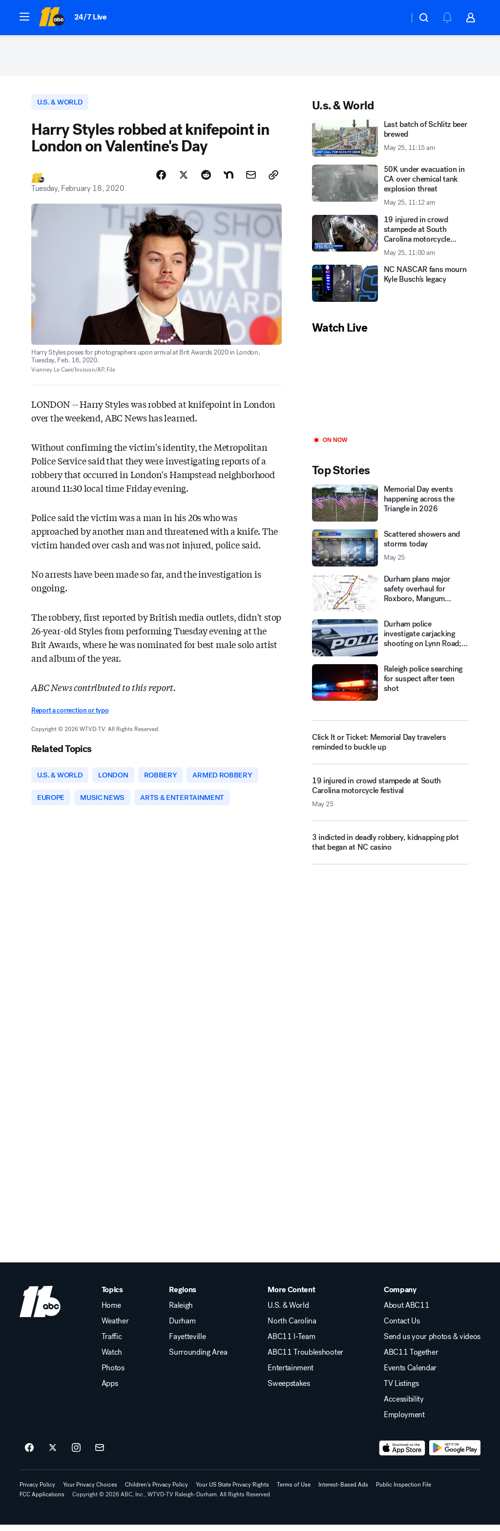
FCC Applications (42, 1501)
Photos (113, 1374)
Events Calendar (410, 1374)
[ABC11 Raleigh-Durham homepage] (51, 17)
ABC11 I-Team (291, 1343)
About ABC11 (406, 1312)
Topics (112, 1296)
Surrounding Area (198, 1359)
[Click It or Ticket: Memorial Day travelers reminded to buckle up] (390, 745)
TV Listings (401, 1390)
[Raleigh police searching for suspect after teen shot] (390, 685)
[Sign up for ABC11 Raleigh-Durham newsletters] (99, 1454)
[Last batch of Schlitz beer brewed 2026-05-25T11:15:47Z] (390, 141)
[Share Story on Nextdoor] (228, 179)
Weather (115, 1327)
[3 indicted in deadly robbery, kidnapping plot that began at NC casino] (390, 849)
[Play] (390, 389)
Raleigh (181, 1312)
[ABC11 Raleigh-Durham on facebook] (29, 1454)
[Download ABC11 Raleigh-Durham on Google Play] (454, 1454)
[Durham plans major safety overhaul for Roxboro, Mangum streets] (390, 596)
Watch (112, 1359)
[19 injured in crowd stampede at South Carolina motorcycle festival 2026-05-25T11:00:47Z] (390, 239)
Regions (182, 1296)
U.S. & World (288, 1312)
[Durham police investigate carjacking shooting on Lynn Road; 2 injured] (390, 640)
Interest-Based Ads (343, 1491)
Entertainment (290, 1374)
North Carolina (292, 1327)
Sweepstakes (289, 1390)
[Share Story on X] (183, 179)
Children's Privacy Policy (156, 1491)
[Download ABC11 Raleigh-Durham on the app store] (402, 1454)
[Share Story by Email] (251, 179)
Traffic (112, 1343)
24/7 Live (90, 17)
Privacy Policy (37, 1491)
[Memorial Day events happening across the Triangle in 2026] (390, 506)
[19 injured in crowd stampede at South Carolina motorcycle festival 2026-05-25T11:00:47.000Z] (390, 799)
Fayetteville (187, 1343)
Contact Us (402, 1327)
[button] (24, 16)
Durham (182, 1327)
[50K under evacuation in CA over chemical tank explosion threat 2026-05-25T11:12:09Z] (390, 189)
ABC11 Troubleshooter (305, 1359)
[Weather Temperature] (394, 17)
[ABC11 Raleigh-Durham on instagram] (76, 1454)
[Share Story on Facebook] (161, 179)
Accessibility (404, 1405)
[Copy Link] (273, 179)
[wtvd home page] (40, 1307)
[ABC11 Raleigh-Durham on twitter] (52, 1454)
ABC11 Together (411, 1359)
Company (400, 1296)
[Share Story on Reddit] (206, 179)
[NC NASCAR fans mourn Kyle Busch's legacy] (390, 286)
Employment (404, 1421)
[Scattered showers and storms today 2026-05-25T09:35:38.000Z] (390, 551)
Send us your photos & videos (432, 1343)
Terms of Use (294, 1491)
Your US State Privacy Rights (232, 1491)
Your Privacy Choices (90, 1491)
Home (111, 1312)
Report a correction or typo (69, 714)
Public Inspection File (403, 1491)
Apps (110, 1390)
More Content (291, 1296)
